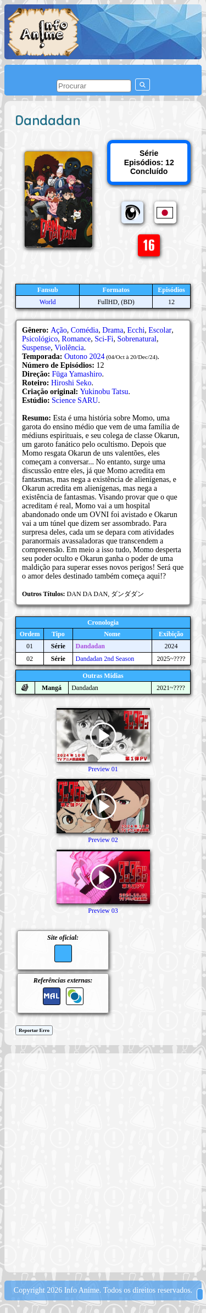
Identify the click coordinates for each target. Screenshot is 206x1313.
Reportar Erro (34, 1030)
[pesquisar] (94, 86)
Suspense (36, 348)
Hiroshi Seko (71, 383)
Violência (69, 348)
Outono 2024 (84, 356)
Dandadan (90, 646)
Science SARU (75, 400)
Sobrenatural (137, 339)
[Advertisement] (103, 1162)
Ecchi (135, 330)
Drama (112, 330)
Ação (59, 330)
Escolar (159, 330)
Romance (76, 339)
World (48, 302)
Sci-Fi (103, 339)
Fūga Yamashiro (77, 374)
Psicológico (40, 339)
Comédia (85, 330)
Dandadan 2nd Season (105, 659)
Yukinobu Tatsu (104, 392)
